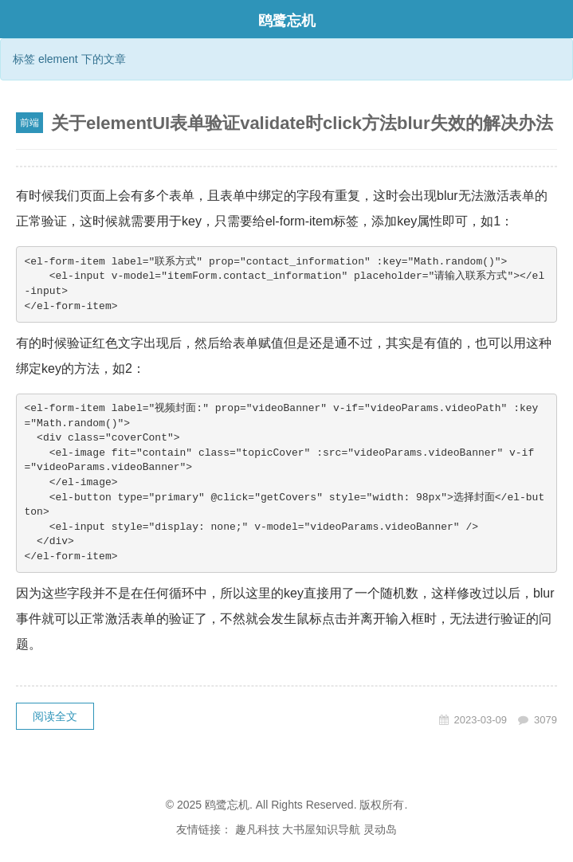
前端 (29, 122)
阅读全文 (55, 716)
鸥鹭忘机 (287, 21)
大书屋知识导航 (321, 829)
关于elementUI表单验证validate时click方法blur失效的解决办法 (302, 123)
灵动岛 (380, 829)
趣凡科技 (257, 829)
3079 (545, 720)
